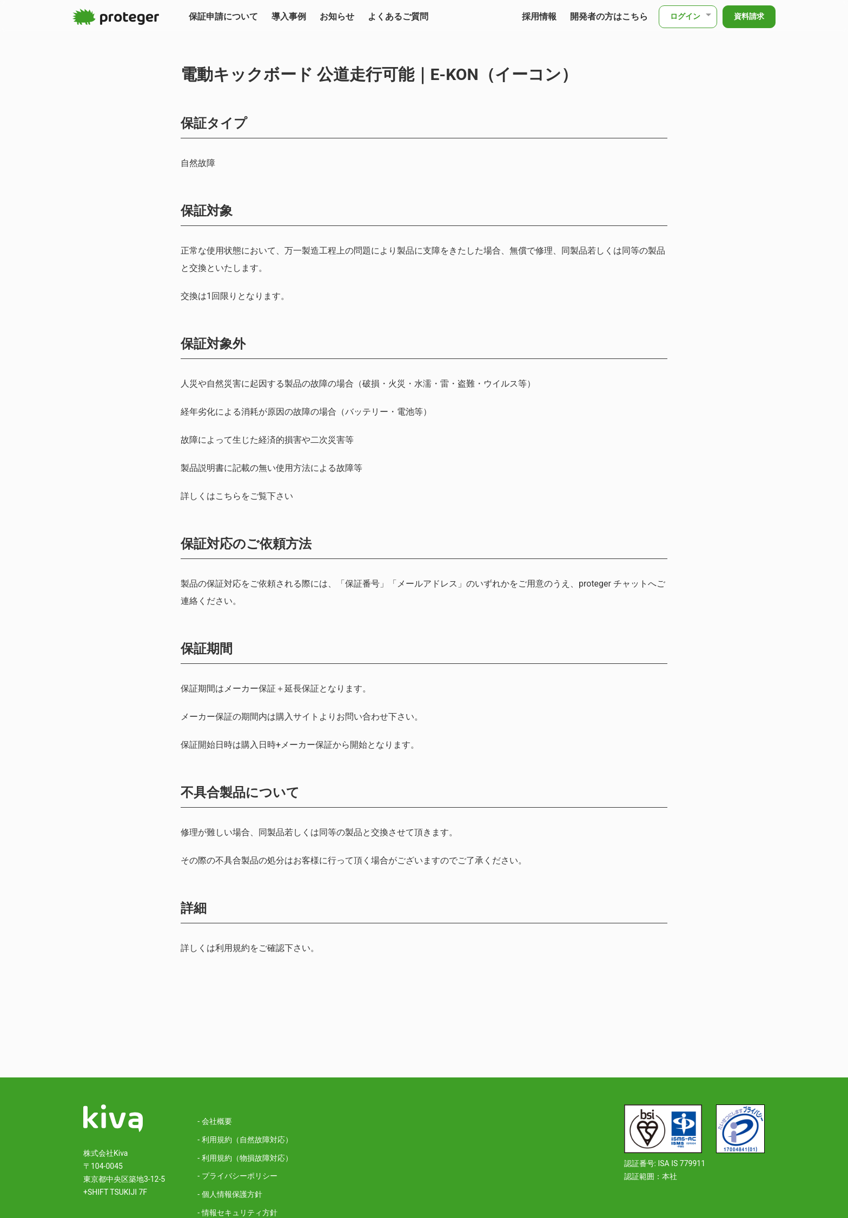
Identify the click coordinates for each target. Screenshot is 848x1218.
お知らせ (337, 16)
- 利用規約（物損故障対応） (244, 1158)
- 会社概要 (214, 1121)
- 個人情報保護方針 (229, 1194)
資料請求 (749, 16)
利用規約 (232, 948)
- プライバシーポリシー (237, 1176)
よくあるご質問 (398, 16)
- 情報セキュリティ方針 (237, 1212)
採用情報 (539, 16)
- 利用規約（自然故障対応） (244, 1139)
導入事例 (288, 16)
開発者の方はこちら (609, 16)
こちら (228, 496)
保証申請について (223, 16)
